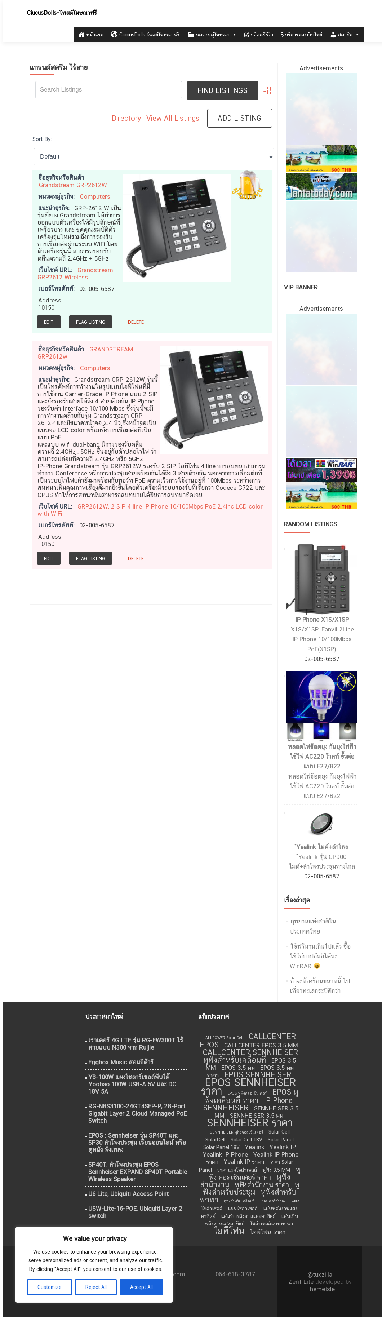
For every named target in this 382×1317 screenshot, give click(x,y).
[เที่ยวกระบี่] (321, 186)
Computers (95, 196)
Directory (126, 118)
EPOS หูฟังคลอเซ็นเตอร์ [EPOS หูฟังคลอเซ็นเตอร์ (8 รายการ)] (247, 1093)
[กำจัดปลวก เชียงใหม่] (321, 236)
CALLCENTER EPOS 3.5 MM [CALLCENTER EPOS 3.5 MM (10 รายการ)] (261, 1045)
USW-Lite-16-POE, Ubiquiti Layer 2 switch (135, 1212)
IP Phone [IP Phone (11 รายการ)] (278, 1100)
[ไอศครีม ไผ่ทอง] (321, 108)
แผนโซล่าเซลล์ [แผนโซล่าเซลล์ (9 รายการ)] (243, 1208)
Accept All (141, 1287)
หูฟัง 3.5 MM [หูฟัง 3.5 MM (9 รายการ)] (276, 1170)
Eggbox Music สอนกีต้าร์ (121, 1062)
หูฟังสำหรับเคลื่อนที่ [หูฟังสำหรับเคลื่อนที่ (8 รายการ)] (239, 1201)
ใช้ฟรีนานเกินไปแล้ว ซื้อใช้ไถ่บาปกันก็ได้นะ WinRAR (320, 956)
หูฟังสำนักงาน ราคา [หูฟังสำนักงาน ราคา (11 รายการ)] (262, 1185)
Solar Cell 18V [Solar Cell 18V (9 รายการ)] (246, 1140)
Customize (49, 1287)
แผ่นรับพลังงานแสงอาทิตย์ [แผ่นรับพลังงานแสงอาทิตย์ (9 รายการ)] (248, 1216)
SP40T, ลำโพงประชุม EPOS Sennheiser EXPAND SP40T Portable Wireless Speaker (137, 1172)
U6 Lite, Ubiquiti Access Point (128, 1193)
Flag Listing (90, 322)
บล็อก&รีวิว (258, 34)
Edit (48, 322)
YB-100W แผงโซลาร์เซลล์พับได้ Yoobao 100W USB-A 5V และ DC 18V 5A (132, 1084)
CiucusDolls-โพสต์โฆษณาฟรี (62, 12)
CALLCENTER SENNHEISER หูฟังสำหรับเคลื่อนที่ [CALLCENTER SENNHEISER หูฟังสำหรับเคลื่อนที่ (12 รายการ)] (250, 1056)
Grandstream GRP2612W (73, 185)
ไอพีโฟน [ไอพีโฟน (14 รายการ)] (229, 1230)
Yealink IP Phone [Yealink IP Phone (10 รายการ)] (225, 1154)
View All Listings (172, 118)
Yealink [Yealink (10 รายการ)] (254, 1146)
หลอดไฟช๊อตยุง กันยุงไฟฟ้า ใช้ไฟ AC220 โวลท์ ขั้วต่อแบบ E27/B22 (322, 756)
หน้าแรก (90, 34)
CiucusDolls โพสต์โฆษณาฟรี (145, 34)
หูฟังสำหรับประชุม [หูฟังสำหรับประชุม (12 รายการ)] (251, 1188)
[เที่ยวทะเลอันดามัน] (321, 158)
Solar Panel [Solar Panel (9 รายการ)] (281, 1140)
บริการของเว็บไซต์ (301, 34)
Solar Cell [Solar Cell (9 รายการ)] (279, 1132)
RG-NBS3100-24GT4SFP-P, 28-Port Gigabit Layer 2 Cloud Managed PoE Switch (137, 1113)
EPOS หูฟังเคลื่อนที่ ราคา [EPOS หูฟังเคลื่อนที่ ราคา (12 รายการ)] (251, 1096)
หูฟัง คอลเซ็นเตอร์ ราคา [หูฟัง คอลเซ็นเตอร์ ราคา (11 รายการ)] (255, 1173)
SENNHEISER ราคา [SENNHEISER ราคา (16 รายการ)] (250, 1122)
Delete (136, 322)
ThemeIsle (320, 1288)
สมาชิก (345, 34)
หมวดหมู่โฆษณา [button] (212, 34)
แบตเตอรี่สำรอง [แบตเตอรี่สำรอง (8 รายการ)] (273, 1201)
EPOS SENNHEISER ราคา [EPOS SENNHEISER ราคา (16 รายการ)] (248, 1086)
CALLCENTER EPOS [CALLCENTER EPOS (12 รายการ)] (248, 1040)
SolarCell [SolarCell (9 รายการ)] (215, 1140)
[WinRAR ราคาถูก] (321, 469)
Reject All (96, 1287)
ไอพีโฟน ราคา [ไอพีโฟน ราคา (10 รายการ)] (267, 1232)
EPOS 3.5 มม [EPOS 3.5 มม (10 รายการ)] (238, 1067)
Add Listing (239, 118)
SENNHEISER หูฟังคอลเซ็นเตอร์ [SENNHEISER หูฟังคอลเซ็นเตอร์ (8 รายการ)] (236, 1132)
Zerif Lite (301, 1281)
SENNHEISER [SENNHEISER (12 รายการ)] (226, 1107)
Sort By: (42, 139)
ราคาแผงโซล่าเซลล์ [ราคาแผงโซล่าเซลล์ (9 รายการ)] (237, 1170)
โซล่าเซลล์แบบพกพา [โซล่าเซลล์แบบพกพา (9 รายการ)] (271, 1224)
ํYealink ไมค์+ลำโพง (322, 847)
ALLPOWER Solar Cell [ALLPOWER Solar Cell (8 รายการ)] (224, 1038)
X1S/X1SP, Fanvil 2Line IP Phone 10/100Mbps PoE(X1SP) (322, 639)
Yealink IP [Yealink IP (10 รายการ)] (283, 1146)
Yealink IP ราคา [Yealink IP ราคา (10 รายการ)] (244, 1161)
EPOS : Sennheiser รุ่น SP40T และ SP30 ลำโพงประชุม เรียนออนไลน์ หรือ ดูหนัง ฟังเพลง (137, 1142)
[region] (93, 1265)
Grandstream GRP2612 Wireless (75, 273)
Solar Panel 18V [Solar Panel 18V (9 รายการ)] (221, 1147)
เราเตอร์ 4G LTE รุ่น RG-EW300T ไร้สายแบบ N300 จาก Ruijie (135, 1044)
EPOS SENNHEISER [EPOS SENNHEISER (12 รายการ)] (257, 1074)
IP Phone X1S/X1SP (322, 619)
